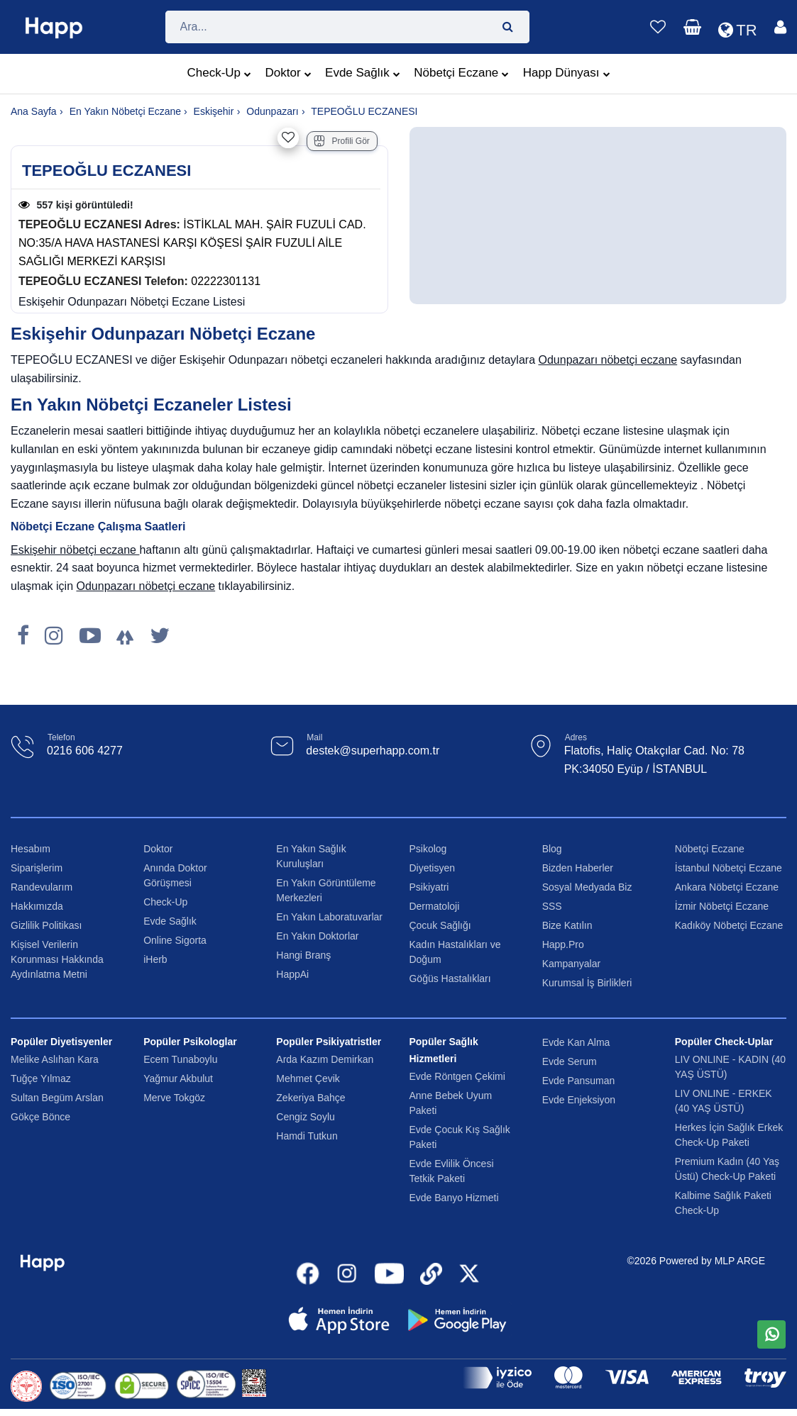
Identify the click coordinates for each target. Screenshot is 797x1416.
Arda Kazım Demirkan (324, 1059)
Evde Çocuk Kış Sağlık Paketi (459, 1137)
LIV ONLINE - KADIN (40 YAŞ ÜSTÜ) (730, 1067)
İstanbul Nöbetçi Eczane (728, 868)
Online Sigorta (175, 940)
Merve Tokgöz (174, 1097)
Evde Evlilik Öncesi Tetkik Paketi (451, 1171)
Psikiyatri (429, 887)
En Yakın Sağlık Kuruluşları (311, 856)
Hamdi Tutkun (306, 1136)
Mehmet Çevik (307, 1078)
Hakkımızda (37, 906)
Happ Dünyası (566, 74)
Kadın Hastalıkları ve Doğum (454, 952)
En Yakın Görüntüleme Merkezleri (325, 890)
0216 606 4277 (85, 751)
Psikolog (427, 848)
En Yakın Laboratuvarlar (329, 916)
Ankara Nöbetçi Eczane (727, 887)
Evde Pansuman (578, 1080)
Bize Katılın (567, 925)
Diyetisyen (432, 868)
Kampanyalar (571, 963)
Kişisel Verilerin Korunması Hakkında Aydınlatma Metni (57, 959)
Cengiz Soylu (305, 1116)
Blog (552, 848)
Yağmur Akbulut (178, 1078)
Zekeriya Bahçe (310, 1097)
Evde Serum (569, 1061)
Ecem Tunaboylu (180, 1059)
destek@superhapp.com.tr (372, 751)
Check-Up (219, 74)
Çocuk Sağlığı (440, 925)
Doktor (288, 74)
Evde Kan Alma (576, 1042)
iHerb (155, 959)
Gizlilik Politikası (46, 925)
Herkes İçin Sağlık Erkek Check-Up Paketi (729, 1135)
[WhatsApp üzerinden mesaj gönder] (771, 1334)
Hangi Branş (303, 955)
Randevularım (41, 887)
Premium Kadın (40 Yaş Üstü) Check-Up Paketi (727, 1169)
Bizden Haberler (577, 868)
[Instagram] (54, 635)
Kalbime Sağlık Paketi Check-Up (723, 1203)
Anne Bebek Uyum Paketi (450, 1103)
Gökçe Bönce (40, 1116)
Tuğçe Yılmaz (41, 1078)
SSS (552, 906)
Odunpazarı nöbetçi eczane (607, 360)
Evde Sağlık (362, 74)
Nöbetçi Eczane (461, 74)
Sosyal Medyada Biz (587, 887)
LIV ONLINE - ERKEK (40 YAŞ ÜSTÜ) (723, 1101)
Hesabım (30, 848)
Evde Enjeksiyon (579, 1099)
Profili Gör (341, 141)
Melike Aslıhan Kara (55, 1059)
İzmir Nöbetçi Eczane (722, 906)
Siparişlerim (36, 868)
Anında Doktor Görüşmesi (175, 875)
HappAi (292, 974)
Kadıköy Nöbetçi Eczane (729, 925)
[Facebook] (23, 635)
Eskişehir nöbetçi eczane (75, 550)
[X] (160, 635)
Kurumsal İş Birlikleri (587, 982)
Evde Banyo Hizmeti (453, 1197)
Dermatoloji (434, 906)
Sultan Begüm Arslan (57, 1097)
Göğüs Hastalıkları (449, 978)
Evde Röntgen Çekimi (457, 1076)
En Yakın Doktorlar (317, 936)
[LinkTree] (124, 635)
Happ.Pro (563, 944)
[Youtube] (90, 635)
